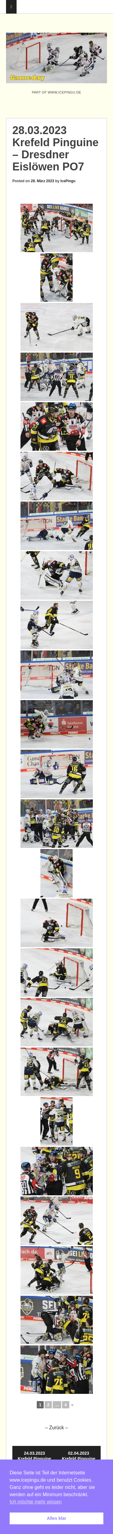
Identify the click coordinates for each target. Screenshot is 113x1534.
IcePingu (67, 181)
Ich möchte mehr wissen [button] (36, 1501)
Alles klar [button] (56, 1518)
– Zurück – (56, 1427)
